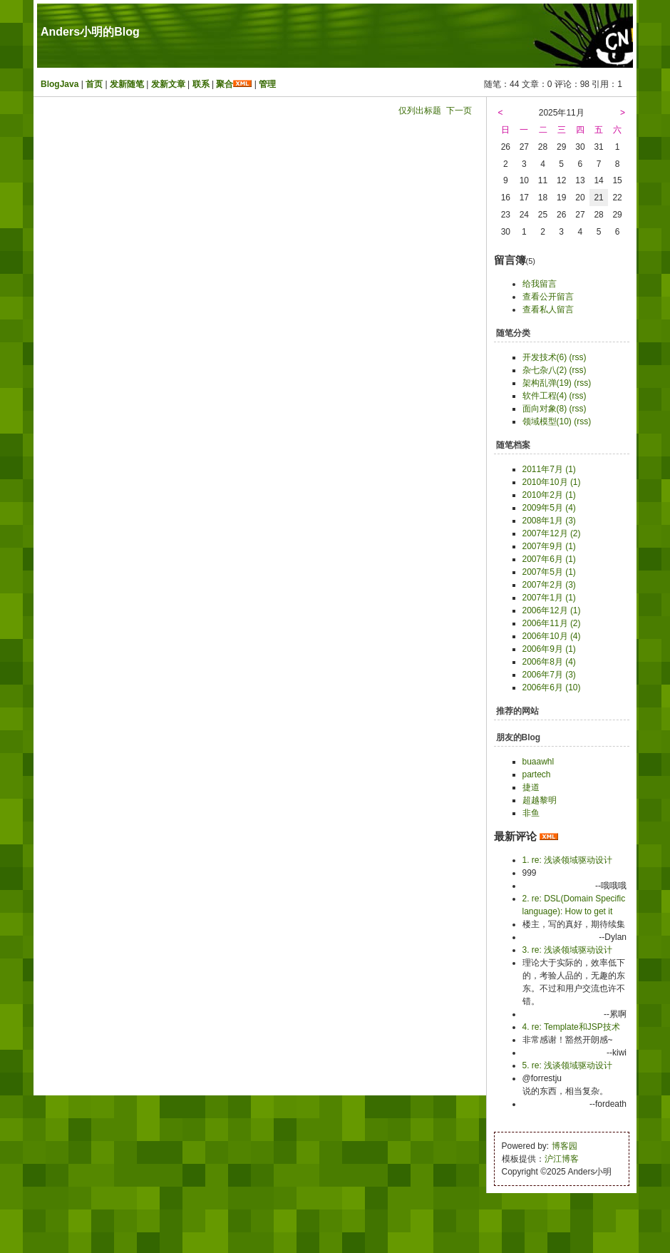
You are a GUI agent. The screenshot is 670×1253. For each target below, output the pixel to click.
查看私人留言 (548, 309)
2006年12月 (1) (551, 610)
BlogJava (59, 84)
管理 (267, 84)
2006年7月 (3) (549, 675)
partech (536, 774)
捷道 (531, 787)
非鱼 (531, 813)
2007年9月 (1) (549, 546)
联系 (201, 84)
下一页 (459, 111)
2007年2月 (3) (549, 585)
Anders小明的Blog (90, 32)
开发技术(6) (544, 357)
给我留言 (539, 284)
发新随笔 (127, 84)
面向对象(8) (544, 409)
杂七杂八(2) (544, 370)
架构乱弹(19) (547, 383)
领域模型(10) (547, 421)
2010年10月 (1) (551, 482)
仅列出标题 (419, 111)
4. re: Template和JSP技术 (571, 1027)
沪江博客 (562, 1159)
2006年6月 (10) (551, 687)
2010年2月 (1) (549, 495)
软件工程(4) (544, 396)
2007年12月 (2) (551, 533)
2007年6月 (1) (549, 559)
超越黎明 (539, 800)
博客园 (564, 1146)
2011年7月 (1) (549, 469)
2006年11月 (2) (551, 623)
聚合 (224, 84)
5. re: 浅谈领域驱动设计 (567, 1065)
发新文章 (168, 84)
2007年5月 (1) (549, 572)
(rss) (578, 357)
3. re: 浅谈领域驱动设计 (567, 950)
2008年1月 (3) (549, 521)
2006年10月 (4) (551, 636)
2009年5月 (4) (549, 508)
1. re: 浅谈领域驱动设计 (567, 860)
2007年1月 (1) (549, 598)
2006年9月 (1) (549, 649)
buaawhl (538, 762)
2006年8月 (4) (549, 662)
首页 (94, 84)
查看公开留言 (548, 297)
